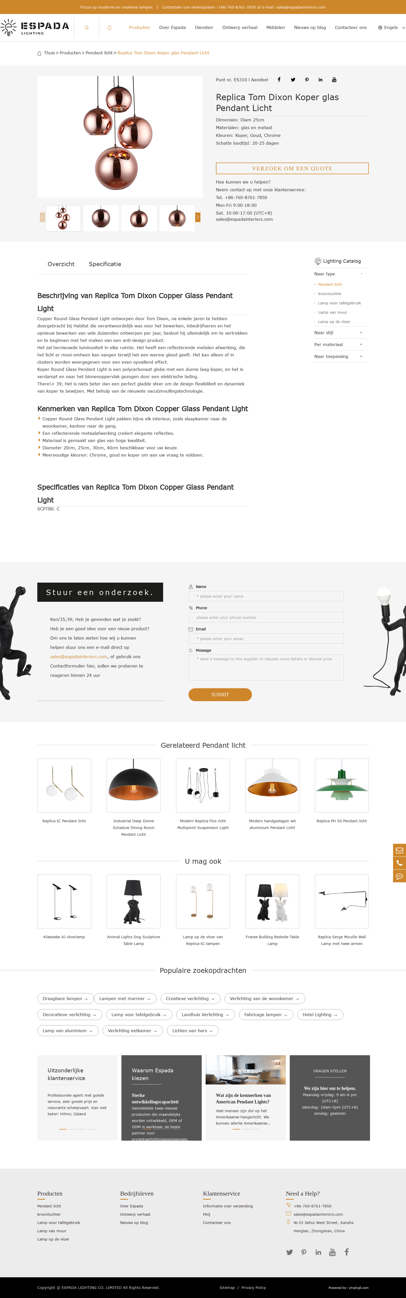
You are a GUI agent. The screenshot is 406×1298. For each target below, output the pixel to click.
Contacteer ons (351, 27)
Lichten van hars (192, 1030)
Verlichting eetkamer (133, 1030)
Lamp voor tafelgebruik (339, 303)
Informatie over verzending (228, 1206)
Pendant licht (99, 52)
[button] (197, 217)
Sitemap (227, 1287)
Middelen (275, 27)
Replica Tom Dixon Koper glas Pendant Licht (163, 52)
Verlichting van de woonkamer (265, 998)
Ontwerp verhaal (239, 27)
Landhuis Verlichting (206, 1014)
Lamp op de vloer (334, 321)
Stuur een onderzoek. (100, 592)
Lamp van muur (332, 312)
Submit (220, 694)
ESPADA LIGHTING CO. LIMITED (92, 1287)
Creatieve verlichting (190, 998)
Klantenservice (221, 1193)
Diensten (204, 27)
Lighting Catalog (342, 261)
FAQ (206, 1214)
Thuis (49, 52)
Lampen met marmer (125, 998)
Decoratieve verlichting (70, 1014)
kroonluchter (330, 293)
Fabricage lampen (266, 1014)
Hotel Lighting (320, 1014)
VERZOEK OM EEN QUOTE (292, 168)
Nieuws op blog (310, 27)
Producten (139, 27)
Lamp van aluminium (68, 1030)
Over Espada (172, 27)
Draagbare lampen (66, 998)
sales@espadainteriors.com (301, 7)
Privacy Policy (254, 1287)
